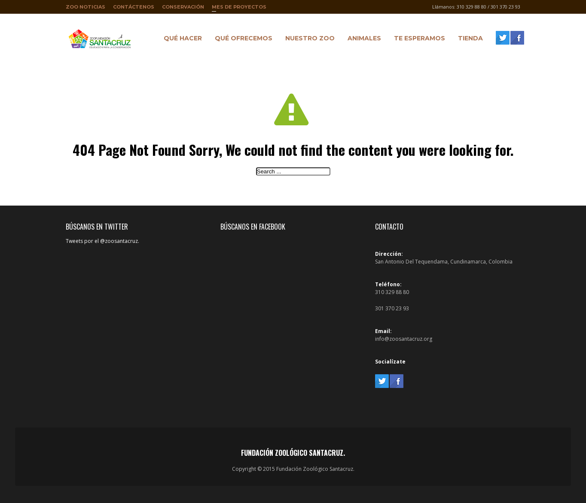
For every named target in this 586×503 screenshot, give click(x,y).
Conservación (183, 7)
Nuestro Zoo (308, 39)
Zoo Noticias (85, 7)
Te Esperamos (417, 39)
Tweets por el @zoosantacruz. (102, 241)
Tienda (468, 39)
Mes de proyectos (239, 9)
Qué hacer (180, 39)
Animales (362, 39)
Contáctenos (133, 7)
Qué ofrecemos (241, 39)
